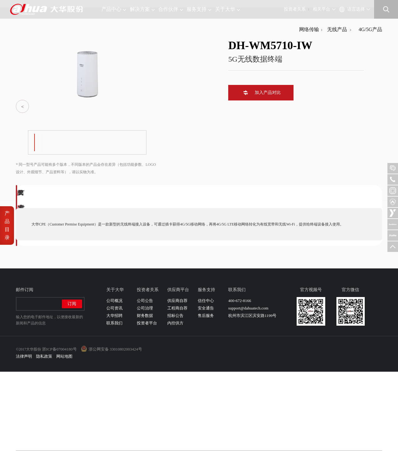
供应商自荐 (177, 380)
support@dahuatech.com (248, 387)
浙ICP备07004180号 (59, 428)
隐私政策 (44, 435)
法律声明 (24, 435)
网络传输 (309, 108)
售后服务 (206, 395)
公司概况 (114, 380)
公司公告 (145, 380)
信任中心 (206, 380)
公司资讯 (114, 387)
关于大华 (227, 9)
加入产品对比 (265, 172)
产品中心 (113, 9)
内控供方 (175, 402)
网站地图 (64, 435)
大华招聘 (114, 395)
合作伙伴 (170, 9)
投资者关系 (295, 9)
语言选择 (356, 9)
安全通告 (206, 387)
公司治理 (145, 387)
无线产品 (336, 108)
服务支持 (199, 9)
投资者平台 (147, 402)
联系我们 (114, 402)
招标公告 (175, 395)
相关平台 (321, 9)
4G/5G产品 (368, 108)
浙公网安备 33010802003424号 (115, 428)
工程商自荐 (177, 387)
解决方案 (142, 9)
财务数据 (145, 395)
